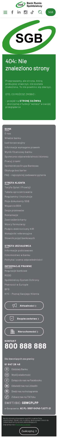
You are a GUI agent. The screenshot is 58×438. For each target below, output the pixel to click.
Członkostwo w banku (17, 254)
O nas (8, 133)
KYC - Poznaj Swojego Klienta (22, 293)
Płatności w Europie (16, 284)
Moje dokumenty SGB (17, 201)
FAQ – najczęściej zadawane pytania (25, 174)
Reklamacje (11, 214)
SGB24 (50, 13)
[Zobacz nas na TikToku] (32, 12)
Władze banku (13, 138)
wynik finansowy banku (18, 151)
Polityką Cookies (23, 424)
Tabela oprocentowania (18, 191)
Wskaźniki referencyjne (18, 233)
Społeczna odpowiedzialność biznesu (27, 156)
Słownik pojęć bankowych (20, 238)
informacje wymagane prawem (22, 147)
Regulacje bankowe (16, 270)
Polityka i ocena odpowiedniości (24, 259)
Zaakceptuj (29, 431)
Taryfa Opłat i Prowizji (18, 187)
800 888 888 (26, 345)
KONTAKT (10, 340)
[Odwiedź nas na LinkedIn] (19, 12)
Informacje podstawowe (19, 250)
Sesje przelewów (14, 210)
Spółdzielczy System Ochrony (22, 279)
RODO (8, 275)
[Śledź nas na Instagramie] (25, 12)
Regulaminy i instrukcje (18, 196)
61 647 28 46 (12, 364)
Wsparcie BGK (13, 205)
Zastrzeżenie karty (15, 219)
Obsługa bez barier (16, 170)
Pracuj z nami (12, 161)
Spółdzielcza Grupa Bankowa (22, 165)
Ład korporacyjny (15, 142)
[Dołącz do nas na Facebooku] (12, 12)
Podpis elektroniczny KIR (19, 228)
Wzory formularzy (15, 224)
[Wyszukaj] (41, 12)
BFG (7, 289)
